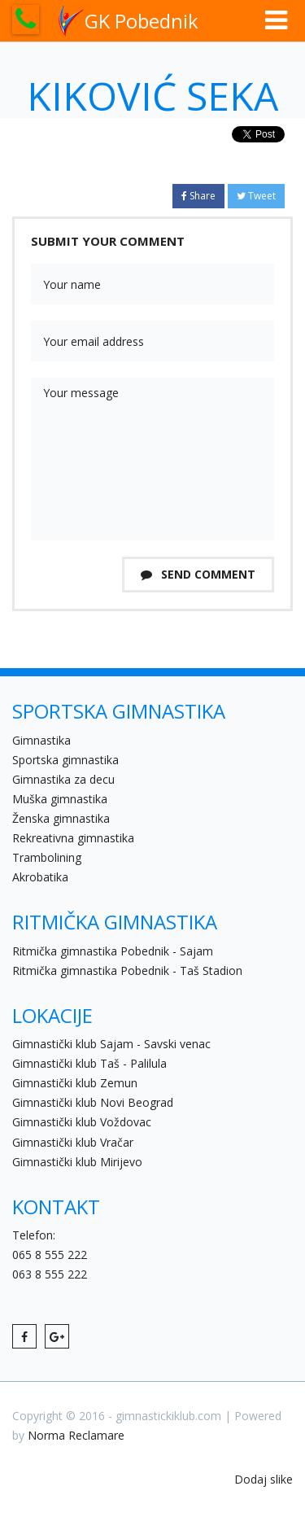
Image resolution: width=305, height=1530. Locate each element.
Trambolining (46, 857)
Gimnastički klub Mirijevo (77, 1161)
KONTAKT (56, 1206)
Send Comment (198, 574)
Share (198, 196)
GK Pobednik (128, 21)
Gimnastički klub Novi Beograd (92, 1102)
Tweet (256, 196)
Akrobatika (40, 877)
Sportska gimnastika (65, 759)
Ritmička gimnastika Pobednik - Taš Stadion (127, 970)
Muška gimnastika (59, 799)
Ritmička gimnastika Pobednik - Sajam (112, 951)
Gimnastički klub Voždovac (81, 1122)
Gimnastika (41, 740)
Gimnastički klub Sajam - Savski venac (111, 1043)
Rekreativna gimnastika (73, 838)
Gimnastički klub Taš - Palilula (89, 1063)
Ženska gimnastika (61, 818)
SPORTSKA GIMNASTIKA (118, 710)
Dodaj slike (263, 1479)
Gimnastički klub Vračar (72, 1142)
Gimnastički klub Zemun (74, 1083)
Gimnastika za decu (63, 779)
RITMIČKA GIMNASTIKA (114, 921)
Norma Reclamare (76, 1435)
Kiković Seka (152, 95)
